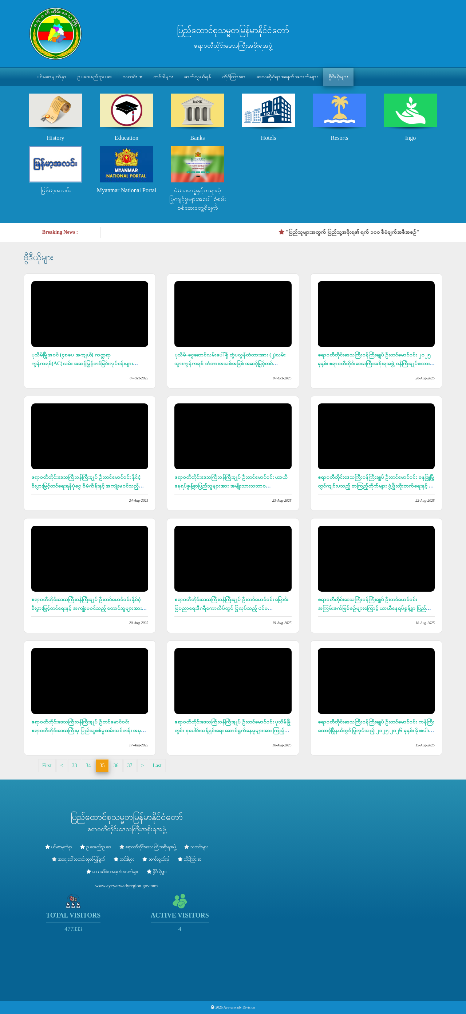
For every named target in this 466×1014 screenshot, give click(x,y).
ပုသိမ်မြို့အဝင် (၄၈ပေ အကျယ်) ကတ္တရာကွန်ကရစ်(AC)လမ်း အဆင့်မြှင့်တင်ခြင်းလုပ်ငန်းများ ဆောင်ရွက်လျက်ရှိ (82, 363)
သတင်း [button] (132, 76)
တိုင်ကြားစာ (233, 76)
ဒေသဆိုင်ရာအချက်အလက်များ (287, 76)
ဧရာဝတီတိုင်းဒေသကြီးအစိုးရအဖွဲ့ (151, 846)
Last (157, 765)
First (47, 765)
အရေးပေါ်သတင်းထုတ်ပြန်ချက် (81, 859)
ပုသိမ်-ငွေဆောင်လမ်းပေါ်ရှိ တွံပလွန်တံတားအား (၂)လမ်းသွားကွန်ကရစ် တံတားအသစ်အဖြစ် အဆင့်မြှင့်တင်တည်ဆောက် (229, 363)
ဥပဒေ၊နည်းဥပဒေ (94, 76)
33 (74, 765)
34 (88, 765)
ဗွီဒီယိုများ (338, 76)
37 (130, 765)
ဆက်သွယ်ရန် (197, 76)
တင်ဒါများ (163, 76)
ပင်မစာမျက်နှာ (51, 76)
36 (116, 765)
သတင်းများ (199, 846)
